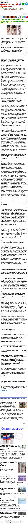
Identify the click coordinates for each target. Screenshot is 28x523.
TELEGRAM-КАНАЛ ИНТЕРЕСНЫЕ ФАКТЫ (13, 10)
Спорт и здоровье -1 (6, 428)
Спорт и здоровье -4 (18, 430)
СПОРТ (5, 8)
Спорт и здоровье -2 (18, 428)
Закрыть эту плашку (13, 522)
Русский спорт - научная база (7, 6)
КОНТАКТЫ (19, 8)
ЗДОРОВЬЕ (11, 8)
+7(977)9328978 (4, 3)
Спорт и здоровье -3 (6, 430)
